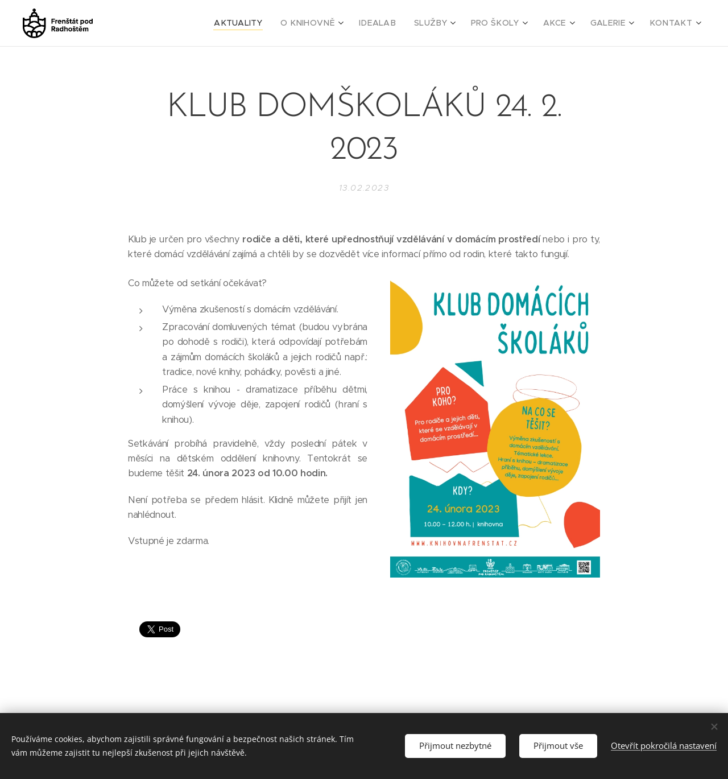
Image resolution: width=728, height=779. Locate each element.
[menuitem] (270, 23)
